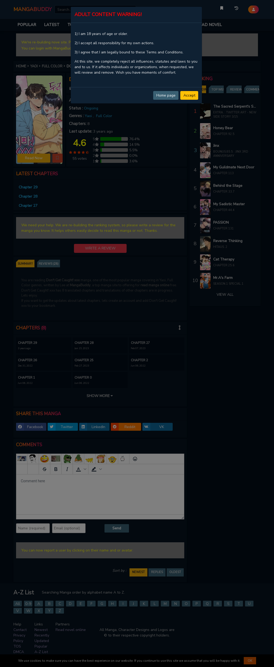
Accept (189, 95)
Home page (166, 95)
